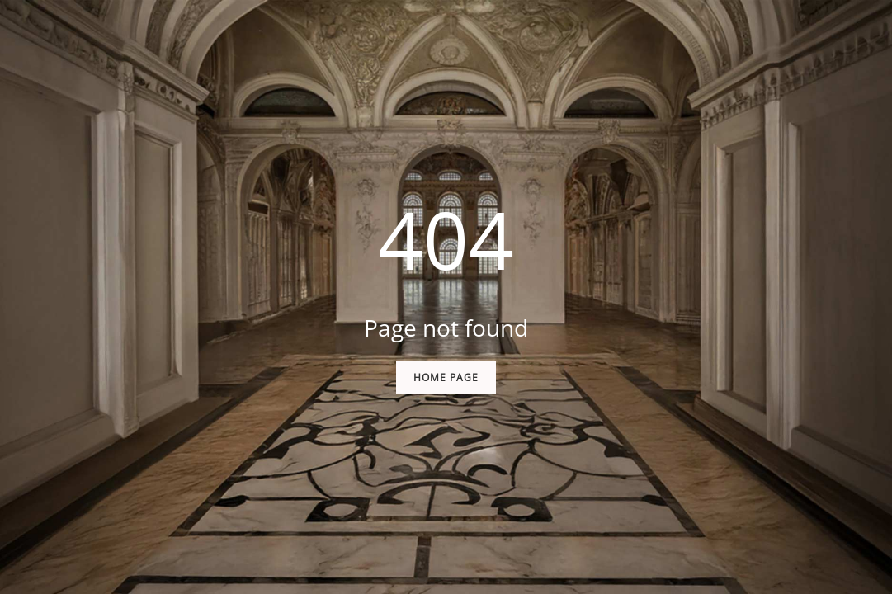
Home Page (446, 377)
